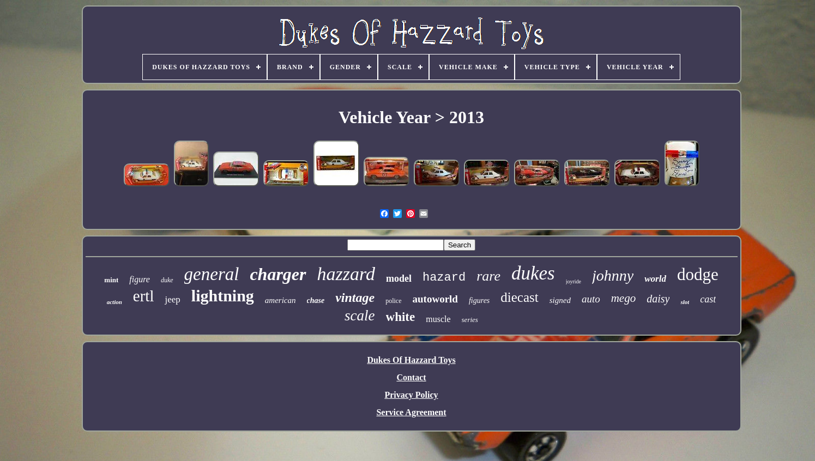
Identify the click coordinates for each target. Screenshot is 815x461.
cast (708, 299)
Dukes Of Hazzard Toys (411, 360)
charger (278, 274)
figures (479, 300)
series (470, 320)
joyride (573, 281)
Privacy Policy (411, 394)
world (655, 279)
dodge (698, 274)
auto (591, 299)
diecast (519, 297)
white (400, 317)
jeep (172, 299)
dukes (533, 273)
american (280, 300)
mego (623, 298)
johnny (612, 275)
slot (684, 302)
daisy (658, 299)
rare (488, 276)
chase (316, 300)
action (114, 302)
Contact (411, 377)
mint (111, 280)
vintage (355, 297)
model (399, 278)
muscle (438, 319)
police (393, 301)
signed (560, 300)
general (211, 274)
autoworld (435, 299)
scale (360, 315)
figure (139, 279)
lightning (222, 296)
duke (167, 280)
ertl (143, 296)
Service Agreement (411, 412)
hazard (444, 277)
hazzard (346, 274)
